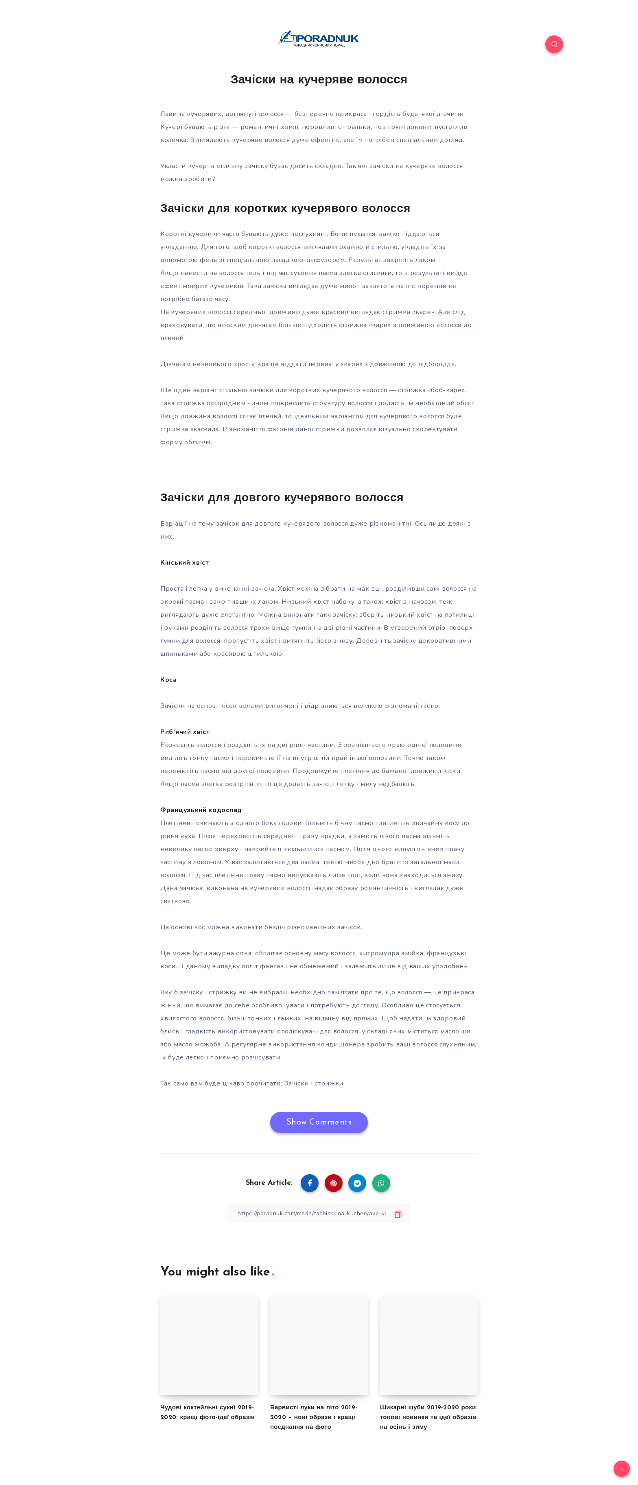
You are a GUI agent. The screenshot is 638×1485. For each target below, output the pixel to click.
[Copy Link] (319, 1213)
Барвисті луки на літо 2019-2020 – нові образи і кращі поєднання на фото (313, 1417)
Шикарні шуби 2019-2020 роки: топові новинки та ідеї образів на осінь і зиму (429, 1417)
